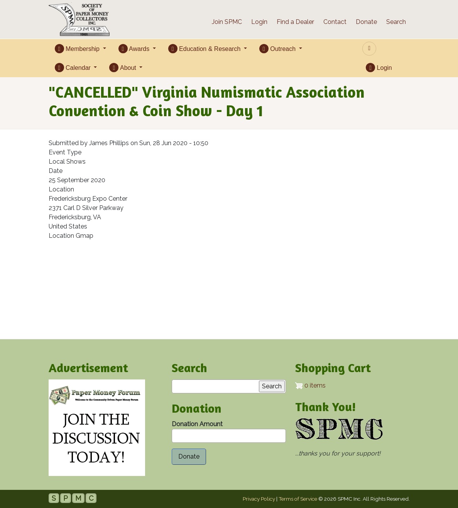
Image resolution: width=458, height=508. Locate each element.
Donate (366, 21)
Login (259, 21)
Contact (334, 21)
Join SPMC (227, 21)
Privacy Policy (259, 499)
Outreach (278, 48)
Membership (78, 48)
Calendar (74, 67)
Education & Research (205, 48)
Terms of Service (298, 499)
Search (396, 21)
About (123, 67)
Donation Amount (197, 424)
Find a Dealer (295, 21)
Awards (134, 48)
